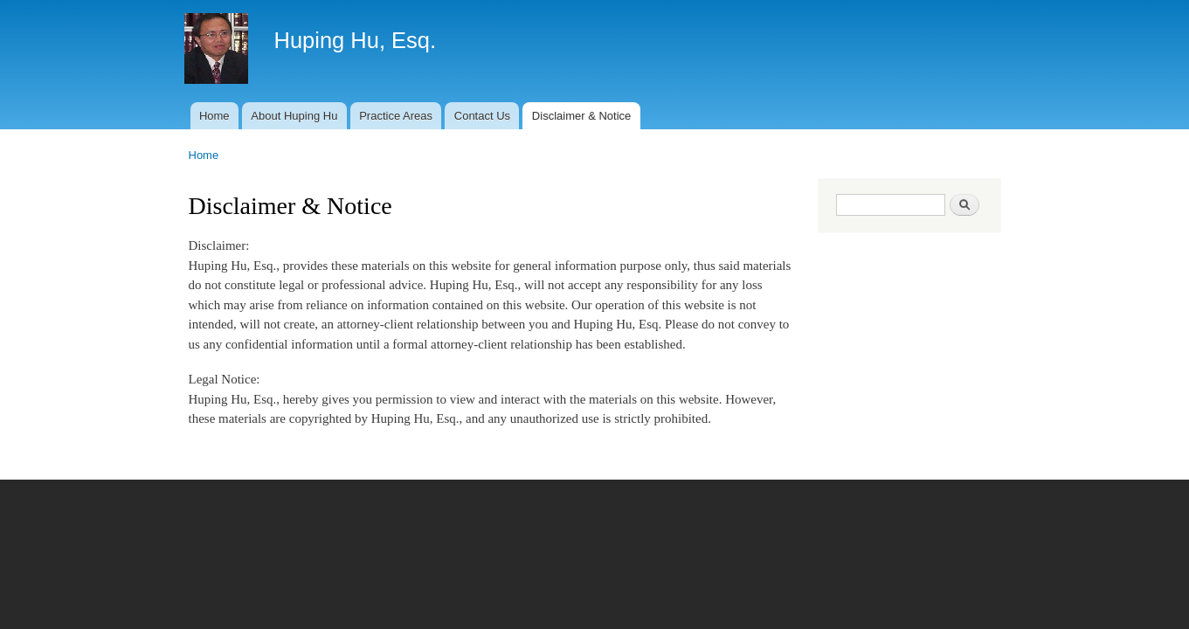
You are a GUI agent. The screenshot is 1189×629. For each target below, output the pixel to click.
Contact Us (482, 115)
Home (214, 115)
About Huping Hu (294, 115)
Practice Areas (395, 115)
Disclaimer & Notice (581, 115)
